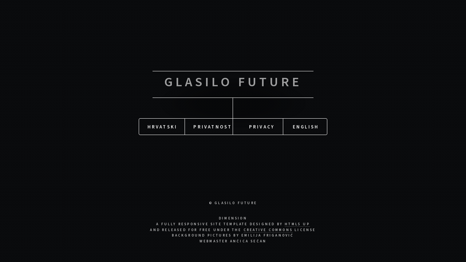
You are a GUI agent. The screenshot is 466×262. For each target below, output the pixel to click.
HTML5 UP (297, 224)
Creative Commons (268, 230)
